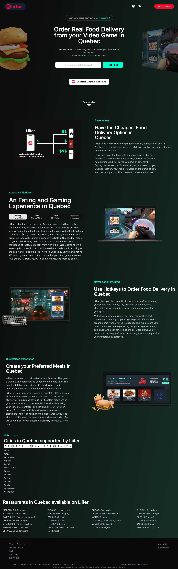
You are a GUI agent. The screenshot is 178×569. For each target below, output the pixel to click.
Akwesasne (9, 488)
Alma (6, 450)
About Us (162, 544)
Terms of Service (17, 544)
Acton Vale (9, 457)
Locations (13, 554)
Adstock (8, 471)
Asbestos (8, 460)
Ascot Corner (10, 467)
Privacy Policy (16, 547)
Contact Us (163, 547)
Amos (6, 454)
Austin (7, 478)
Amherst (8, 481)
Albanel (7, 474)
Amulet (7, 485)
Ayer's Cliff (9, 492)
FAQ (11, 551)
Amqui (7, 464)
